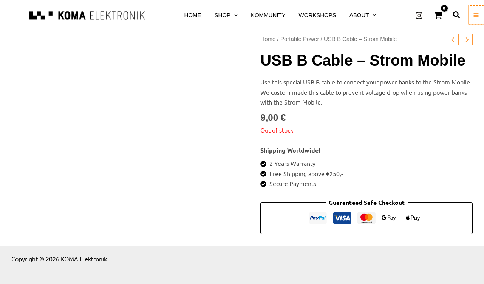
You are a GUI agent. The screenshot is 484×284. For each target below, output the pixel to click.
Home (267, 39)
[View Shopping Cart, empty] (438, 15)
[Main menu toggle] (476, 15)
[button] (225, 15)
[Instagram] (420, 15)
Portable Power (299, 39)
